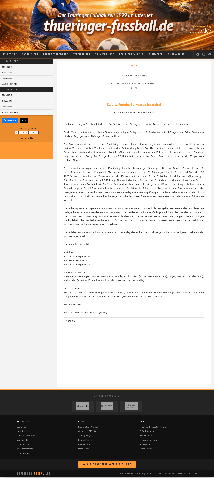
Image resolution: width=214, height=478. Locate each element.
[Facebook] (198, 54)
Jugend (7, 78)
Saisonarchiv (176, 54)
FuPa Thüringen (147, 431)
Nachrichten (30, 54)
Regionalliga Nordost (88, 427)
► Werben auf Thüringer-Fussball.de (107, 465)
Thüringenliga (84, 436)
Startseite (10, 54)
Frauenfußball (84, 444)
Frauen (7, 72)
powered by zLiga (27, 138)
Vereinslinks (81, 54)
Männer (7, 67)
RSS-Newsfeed (147, 436)
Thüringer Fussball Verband (153, 427)
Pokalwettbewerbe (55, 54)
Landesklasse (85, 440)
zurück (133, 65)
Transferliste (104, 54)
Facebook (10, 120)
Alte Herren (10, 84)
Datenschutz (146, 449)
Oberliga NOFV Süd (87, 431)
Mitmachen (156, 54)
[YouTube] (210, 54)
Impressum (145, 444)
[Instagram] (204, 54)
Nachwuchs (83, 449)
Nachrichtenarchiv (131, 54)
